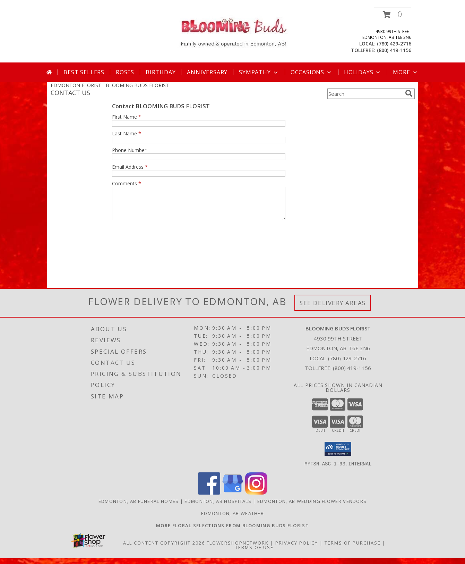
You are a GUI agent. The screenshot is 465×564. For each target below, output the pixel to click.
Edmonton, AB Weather (232, 519)
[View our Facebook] (209, 498)
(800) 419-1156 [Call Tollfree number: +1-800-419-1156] (352, 374)
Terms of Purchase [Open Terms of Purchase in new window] (353, 549)
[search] (408, 93)
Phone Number (129, 150)
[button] (392, 14)
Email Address (130, 166)
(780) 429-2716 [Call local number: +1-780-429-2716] (394, 43)
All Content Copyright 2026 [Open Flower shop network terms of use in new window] (164, 549)
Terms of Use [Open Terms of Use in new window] (254, 553)
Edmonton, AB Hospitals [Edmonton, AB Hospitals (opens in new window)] (217, 507)
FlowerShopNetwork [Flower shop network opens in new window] (238, 549)
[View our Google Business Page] (233, 498)
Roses (125, 72)
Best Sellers (83, 72)
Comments (126, 183)
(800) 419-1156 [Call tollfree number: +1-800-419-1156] (394, 50)
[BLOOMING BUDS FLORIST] (232, 31)
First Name (126, 116)
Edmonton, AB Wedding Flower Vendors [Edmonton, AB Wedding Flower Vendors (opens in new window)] (312, 507)
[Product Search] (365, 94)
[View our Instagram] (256, 498)
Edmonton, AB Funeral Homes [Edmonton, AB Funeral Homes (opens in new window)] (138, 507)
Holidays (362, 72)
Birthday (160, 72)
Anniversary (207, 72)
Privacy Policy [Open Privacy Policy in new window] (296, 549)
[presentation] (164, 243)
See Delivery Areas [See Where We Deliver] (333, 309)
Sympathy (259, 72)
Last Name (126, 133)
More (405, 72)
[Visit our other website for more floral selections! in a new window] (232, 531)
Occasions (312, 72)
